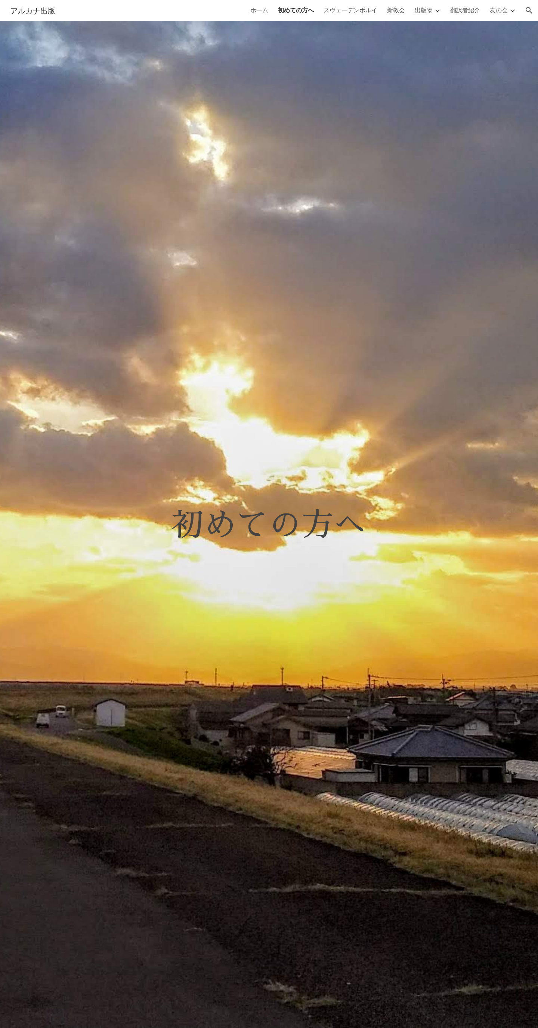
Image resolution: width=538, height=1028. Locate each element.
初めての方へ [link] (296, 9)
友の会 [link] (499, 9)
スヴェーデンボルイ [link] (350, 9)
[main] (269, 524)
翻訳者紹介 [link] (465, 9)
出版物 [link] (424, 9)
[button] (529, 10)
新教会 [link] (396, 9)
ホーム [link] (259, 9)
